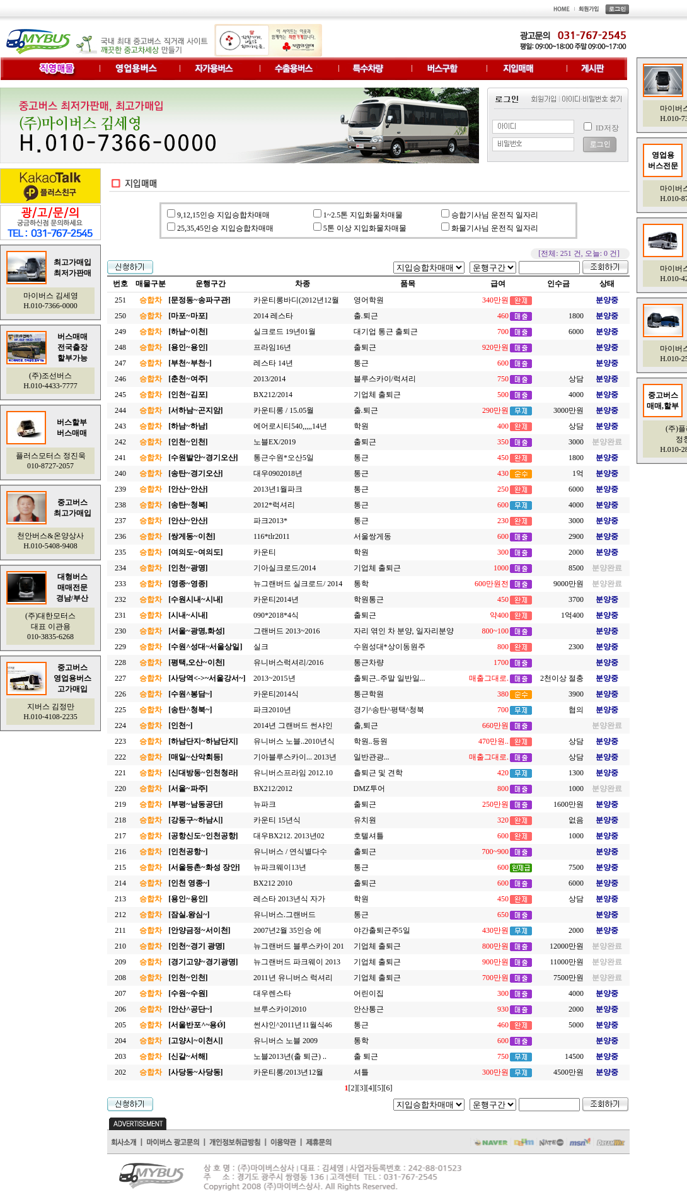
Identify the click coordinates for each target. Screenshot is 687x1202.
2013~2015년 (274, 678)
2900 (576, 536)
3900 (576, 694)
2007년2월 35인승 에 (287, 930)
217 (120, 835)
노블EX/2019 (274, 441)
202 (120, 1072)
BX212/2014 (272, 394)
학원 (361, 426)
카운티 (264, 552)
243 (120, 426)
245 (120, 394)
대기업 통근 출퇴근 (386, 331)
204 (120, 1040)
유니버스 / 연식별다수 (290, 851)
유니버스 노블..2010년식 (294, 741)
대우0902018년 (278, 473)
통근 (361, 363)
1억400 (572, 615)
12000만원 (567, 946)
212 (120, 914)
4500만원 (568, 1072)
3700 (576, 599)
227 (120, 678)
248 (120, 347)
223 (120, 741)
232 (120, 599)
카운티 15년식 (277, 820)
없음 (576, 820)
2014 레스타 (273, 315)
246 (120, 378)
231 (120, 615)
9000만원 (568, 583)
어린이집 (369, 993)
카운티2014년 (276, 599)
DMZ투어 (370, 788)
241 (120, 457)
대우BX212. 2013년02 (289, 835)
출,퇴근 (366, 725)
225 (120, 709)
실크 (260, 646)
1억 (578, 473)
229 (120, 646)
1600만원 (568, 804)
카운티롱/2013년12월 (288, 1072)
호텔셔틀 (369, 835)
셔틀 (361, 1072)
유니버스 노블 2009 (285, 1040)
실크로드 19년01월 (284, 331)
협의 (576, 709)
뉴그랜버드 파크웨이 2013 (296, 961)
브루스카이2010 (279, 1009)
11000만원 (567, 961)
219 (120, 804)
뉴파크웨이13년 (279, 867)
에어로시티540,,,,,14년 (290, 426)
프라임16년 (272, 347)
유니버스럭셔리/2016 (288, 662)
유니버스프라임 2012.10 (293, 772)
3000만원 (568, 410)
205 (120, 1024)
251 (120, 300)
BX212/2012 (272, 788)
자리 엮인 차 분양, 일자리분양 (404, 631)
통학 (361, 583)
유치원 (365, 820)
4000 (576, 394)
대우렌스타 (272, 993)
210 (120, 946)
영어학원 (369, 300)
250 (120, 315)
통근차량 (369, 662)
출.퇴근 (366, 315)
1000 (576, 788)
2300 (576, 646)
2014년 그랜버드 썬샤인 (293, 725)
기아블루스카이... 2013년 (295, 757)
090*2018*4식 (276, 615)
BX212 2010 (272, 883)
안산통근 (369, 1009)
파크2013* (270, 520)
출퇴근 (365, 347)
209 (120, 961)
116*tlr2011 (271, 536)
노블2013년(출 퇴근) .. (289, 1056)
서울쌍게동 (372, 536)
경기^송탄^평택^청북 (389, 709)
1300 (576, 772)
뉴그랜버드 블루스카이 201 (298, 946)
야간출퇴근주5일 (382, 930)
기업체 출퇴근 (377, 394)
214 (120, 883)
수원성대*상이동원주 (389, 646)
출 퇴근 (366, 1056)
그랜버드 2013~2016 (286, 631)
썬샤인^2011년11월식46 (292, 1024)
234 (120, 567)
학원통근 (369, 599)
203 (120, 1056)
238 (120, 504)
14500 (574, 1056)
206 (120, 1009)
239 (120, 489)
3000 (576, 441)
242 (120, 441)
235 (120, 552)
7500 (576, 867)
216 (120, 851)
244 (120, 410)
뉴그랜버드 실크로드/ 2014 (297, 583)
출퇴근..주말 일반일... (389, 678)
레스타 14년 (273, 363)
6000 (576, 331)
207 (120, 993)
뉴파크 (264, 804)
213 (120, 898)
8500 (576, 567)
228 (120, 662)
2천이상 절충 (562, 678)
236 (120, 536)
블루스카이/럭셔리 (385, 378)
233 (120, 583)
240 (120, 473)
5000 (576, 1024)
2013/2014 (269, 378)
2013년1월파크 (278, 489)
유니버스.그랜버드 (284, 914)
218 (120, 820)
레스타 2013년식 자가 (289, 898)
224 (120, 725)
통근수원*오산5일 (283, 457)
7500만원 (568, 977)
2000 (576, 552)
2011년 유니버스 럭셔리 (293, 977)
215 (120, 867)
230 (120, 631)
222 (120, 757)
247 (120, 363)
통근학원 (369, 694)
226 (120, 694)
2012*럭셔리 (274, 504)
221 (120, 772)
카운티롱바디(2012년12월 (296, 300)
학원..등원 (371, 741)
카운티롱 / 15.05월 (283, 410)
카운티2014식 (276, 694)
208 (120, 977)
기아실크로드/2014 (284, 567)
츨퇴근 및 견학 (378, 772)
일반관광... (372, 757)
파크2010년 (272, 709)
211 (120, 930)
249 (120, 331)
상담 (576, 378)
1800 (576, 315)
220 (120, 788)
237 (120, 520)
